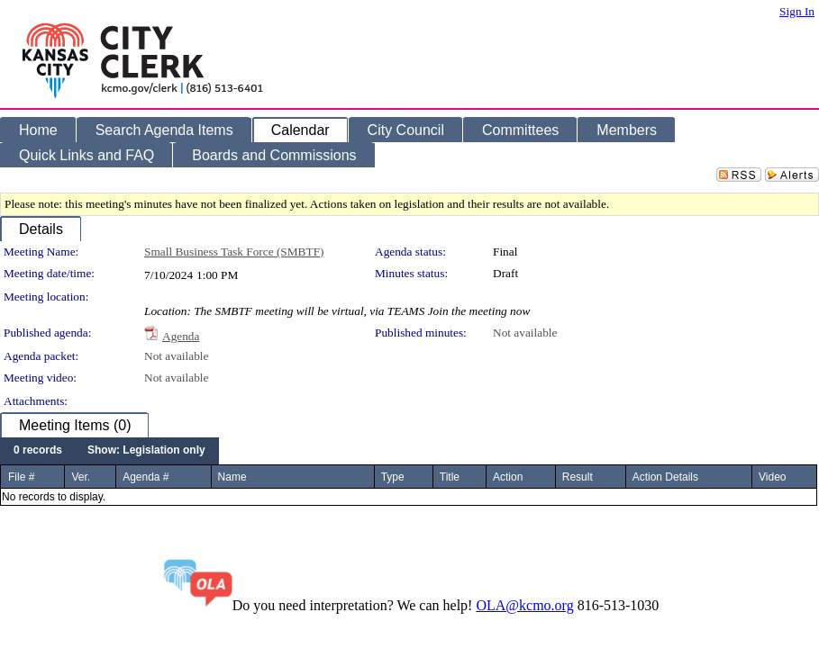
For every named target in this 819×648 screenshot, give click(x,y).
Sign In (796, 11)
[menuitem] (38, 451)
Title (450, 477)
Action (508, 477)
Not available (525, 332)
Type (393, 477)
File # (21, 477)
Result (577, 477)
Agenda (180, 336)
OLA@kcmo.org (524, 605)
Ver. (80, 477)
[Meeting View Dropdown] (146, 451)
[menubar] (109, 450)
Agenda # (145, 477)
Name (232, 477)
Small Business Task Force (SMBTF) (234, 251)
